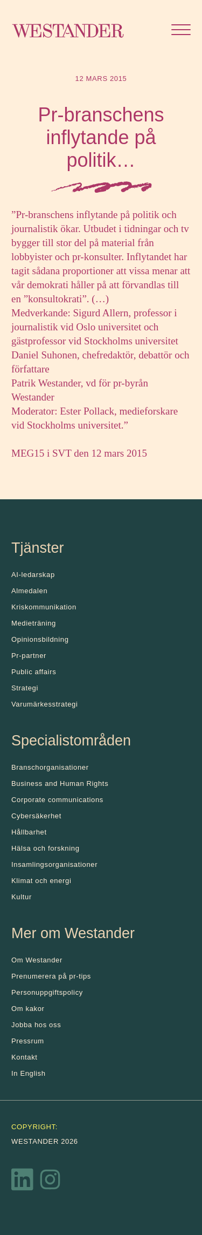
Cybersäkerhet (36, 816)
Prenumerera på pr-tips (51, 976)
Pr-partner (28, 656)
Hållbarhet (29, 832)
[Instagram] (50, 1182)
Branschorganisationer (50, 767)
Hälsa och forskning (45, 848)
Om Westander (36, 960)
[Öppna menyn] (181, 31)
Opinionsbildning (40, 639)
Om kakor (28, 1009)
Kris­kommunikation (43, 607)
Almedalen (29, 591)
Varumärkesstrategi (44, 704)
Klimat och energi (41, 881)
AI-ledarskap (33, 575)
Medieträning (33, 623)
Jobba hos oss (36, 1025)
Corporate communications (57, 800)
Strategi (24, 688)
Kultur (21, 897)
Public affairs (33, 672)
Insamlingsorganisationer (54, 864)
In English (28, 1073)
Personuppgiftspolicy (47, 992)
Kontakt (24, 1057)
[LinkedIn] (22, 1182)
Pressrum (27, 1041)
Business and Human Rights (59, 783)
